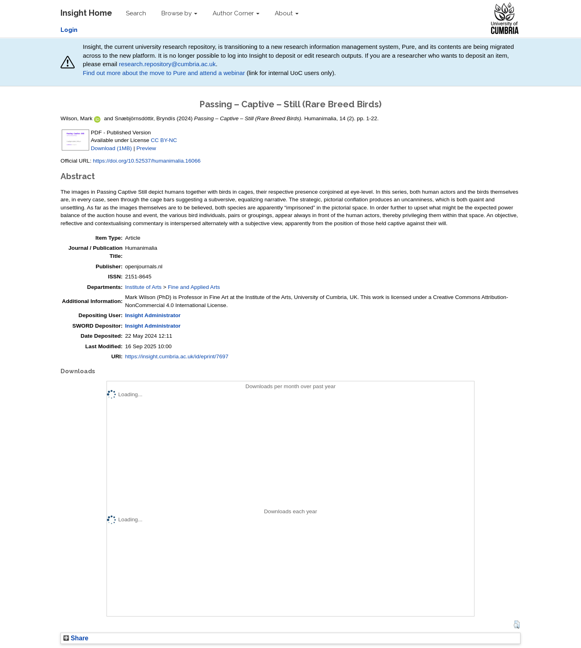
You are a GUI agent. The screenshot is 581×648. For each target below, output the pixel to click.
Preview (146, 148)
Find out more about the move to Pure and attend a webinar (164, 72)
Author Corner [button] (236, 13)
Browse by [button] (179, 13)
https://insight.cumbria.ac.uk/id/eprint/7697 (176, 356)
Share (75, 638)
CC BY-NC (164, 140)
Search (136, 13)
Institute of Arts (143, 287)
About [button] (287, 13)
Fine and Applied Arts (194, 287)
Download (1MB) (111, 148)
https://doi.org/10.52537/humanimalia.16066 (147, 161)
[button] (517, 625)
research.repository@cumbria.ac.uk (167, 64)
